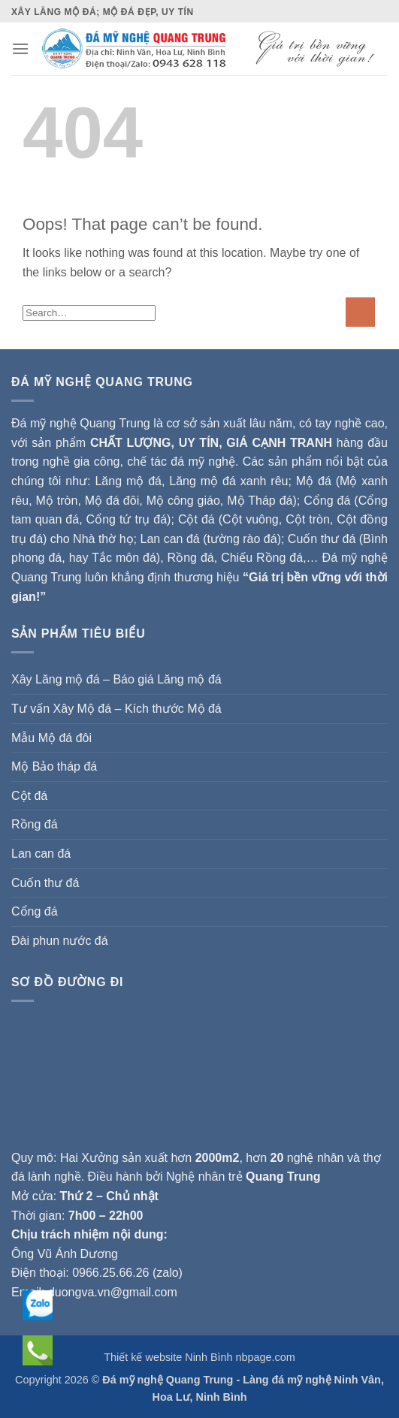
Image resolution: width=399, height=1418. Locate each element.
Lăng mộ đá (128, 481)
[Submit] (360, 312)
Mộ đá (313, 481)
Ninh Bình (221, 1397)
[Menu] (20, 48)
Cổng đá (34, 911)
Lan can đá (41, 853)
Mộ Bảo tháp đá (54, 766)
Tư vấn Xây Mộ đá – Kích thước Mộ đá (116, 708)
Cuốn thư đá (45, 882)
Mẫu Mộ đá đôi (51, 738)
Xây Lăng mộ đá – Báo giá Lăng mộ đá (116, 679)
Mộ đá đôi (112, 500)
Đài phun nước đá (59, 940)
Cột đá (196, 519)
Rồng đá (191, 557)
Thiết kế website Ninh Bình (168, 1357)
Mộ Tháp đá (259, 500)
